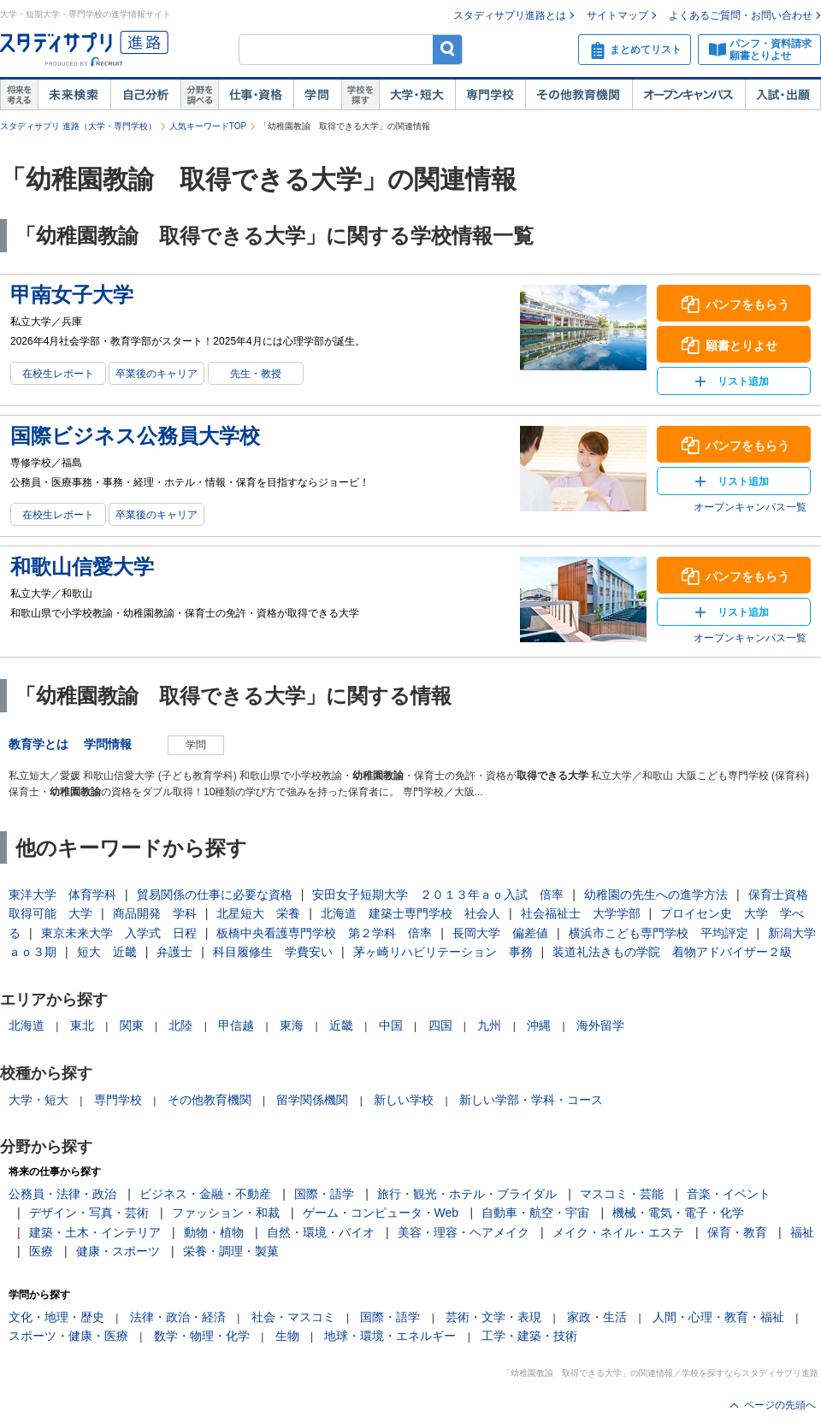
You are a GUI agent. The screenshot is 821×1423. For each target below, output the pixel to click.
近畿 (341, 1025)
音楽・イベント (729, 1194)
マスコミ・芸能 (622, 1194)
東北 (82, 1025)
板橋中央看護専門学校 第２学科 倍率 (324, 933)
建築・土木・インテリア (95, 1232)
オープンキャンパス (688, 95)
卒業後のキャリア (156, 374)
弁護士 (174, 952)
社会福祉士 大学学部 (581, 913)
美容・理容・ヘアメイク (463, 1232)
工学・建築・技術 (529, 1336)
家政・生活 (597, 1317)
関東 (132, 1025)
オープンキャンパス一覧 (750, 507)
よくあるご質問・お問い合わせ (740, 15)
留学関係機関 (312, 1100)
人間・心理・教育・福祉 (718, 1317)
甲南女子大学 (71, 294)
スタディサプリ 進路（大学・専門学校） (78, 126)
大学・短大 (417, 95)
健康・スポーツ (118, 1251)
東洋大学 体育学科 (62, 894)
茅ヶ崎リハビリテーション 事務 (443, 952)
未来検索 (74, 95)
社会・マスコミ (293, 1317)
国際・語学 (324, 1194)
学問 (317, 95)
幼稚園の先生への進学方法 (656, 894)
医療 (41, 1251)
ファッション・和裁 (226, 1212)
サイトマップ (617, 15)
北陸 (180, 1025)
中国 (391, 1025)
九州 (489, 1025)
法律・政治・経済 (178, 1317)
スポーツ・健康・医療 (68, 1336)
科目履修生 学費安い (273, 952)
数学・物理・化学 (202, 1336)
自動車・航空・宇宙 (535, 1212)
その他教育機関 (578, 95)
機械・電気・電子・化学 (678, 1212)
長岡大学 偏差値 (500, 933)
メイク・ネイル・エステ (618, 1232)
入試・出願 (783, 95)
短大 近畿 (107, 952)
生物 (287, 1336)
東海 (292, 1025)
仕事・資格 (255, 95)
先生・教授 (255, 374)
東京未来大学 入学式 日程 (119, 933)
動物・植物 (214, 1232)
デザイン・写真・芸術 (89, 1212)
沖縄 (539, 1025)
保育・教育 (737, 1232)
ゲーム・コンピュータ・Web (381, 1212)
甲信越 (236, 1025)
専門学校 (490, 95)
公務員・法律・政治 (62, 1194)
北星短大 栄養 (258, 913)
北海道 (26, 1025)
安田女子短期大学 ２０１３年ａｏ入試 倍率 (438, 894)
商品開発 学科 (155, 913)
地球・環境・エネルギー (390, 1336)
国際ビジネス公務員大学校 (135, 435)
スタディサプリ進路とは (509, 15)
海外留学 (600, 1025)
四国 (440, 1025)
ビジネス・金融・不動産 (205, 1194)
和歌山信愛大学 (82, 566)
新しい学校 (404, 1100)
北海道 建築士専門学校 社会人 (410, 913)
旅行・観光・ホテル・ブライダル (467, 1194)
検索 (448, 49)
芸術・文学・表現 (493, 1317)
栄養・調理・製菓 (231, 1251)
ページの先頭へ (780, 1405)
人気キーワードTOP (207, 126)
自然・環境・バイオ (321, 1232)
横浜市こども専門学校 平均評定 (658, 933)
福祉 (802, 1232)
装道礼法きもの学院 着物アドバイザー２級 (672, 952)
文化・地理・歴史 (56, 1317)
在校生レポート (58, 374)
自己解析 (145, 95)
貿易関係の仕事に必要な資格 (214, 894)
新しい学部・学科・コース (531, 1100)
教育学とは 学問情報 (76, 744)
